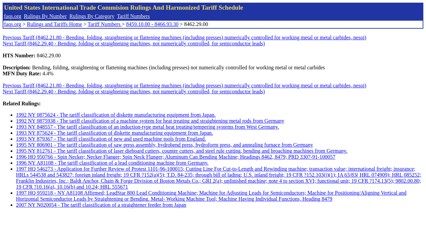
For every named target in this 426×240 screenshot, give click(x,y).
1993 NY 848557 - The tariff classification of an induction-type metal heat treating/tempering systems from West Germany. (147, 127)
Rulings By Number (45, 16)
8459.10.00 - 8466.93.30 (152, 24)
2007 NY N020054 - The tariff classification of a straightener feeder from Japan (101, 205)
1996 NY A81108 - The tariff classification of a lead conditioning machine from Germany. (112, 163)
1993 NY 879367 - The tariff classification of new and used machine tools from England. (111, 139)
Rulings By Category (92, 16)
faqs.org (12, 16)
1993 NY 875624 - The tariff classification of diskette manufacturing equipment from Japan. (114, 133)
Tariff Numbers (133, 16)
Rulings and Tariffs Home (54, 24)
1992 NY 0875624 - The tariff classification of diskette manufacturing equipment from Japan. (116, 115)
